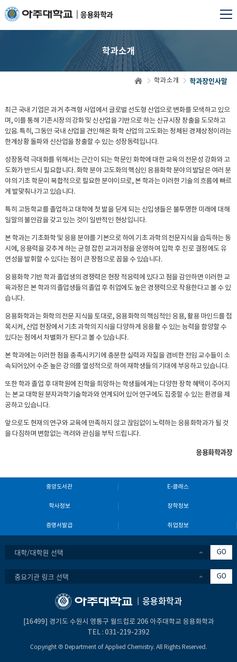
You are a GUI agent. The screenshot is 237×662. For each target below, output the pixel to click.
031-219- (119, 632)
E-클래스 (178, 487)
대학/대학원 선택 (39, 552)
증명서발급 (59, 525)
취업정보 (178, 525)
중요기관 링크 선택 (42, 576)
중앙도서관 (59, 487)
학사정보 (59, 506)
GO (221, 552)
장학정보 (178, 506)
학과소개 (166, 81)
